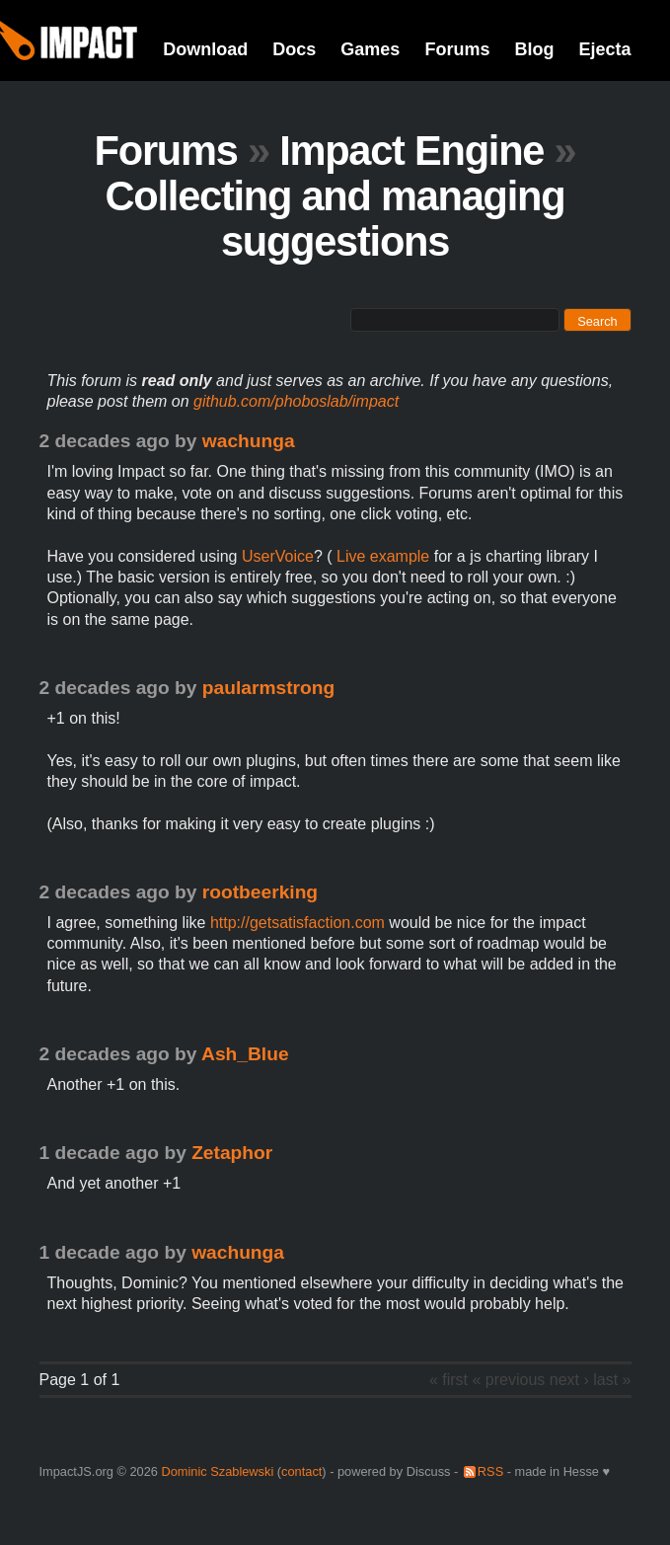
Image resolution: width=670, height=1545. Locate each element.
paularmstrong (268, 687)
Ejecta (604, 49)
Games (370, 49)
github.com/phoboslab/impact (296, 401)
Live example (381, 556)
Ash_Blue (245, 1053)
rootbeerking (260, 892)
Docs (294, 49)
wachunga (248, 440)
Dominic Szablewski (217, 1471)
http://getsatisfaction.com (297, 922)
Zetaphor (231, 1152)
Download (205, 49)
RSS (490, 1471)
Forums (456, 49)
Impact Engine (411, 150)
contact (301, 1471)
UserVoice (278, 556)
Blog (534, 49)
